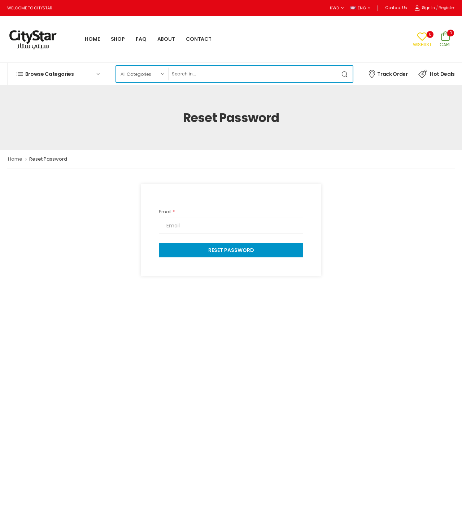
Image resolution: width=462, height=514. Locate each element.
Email (167, 211)
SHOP (118, 39)
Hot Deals (436, 74)
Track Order (388, 74)
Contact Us (396, 7)
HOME (92, 39)
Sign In (424, 7)
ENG (358, 8)
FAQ (141, 39)
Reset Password (231, 250)
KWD (334, 8)
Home (15, 159)
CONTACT (199, 39)
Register (447, 7)
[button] (57, 74)
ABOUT (166, 39)
